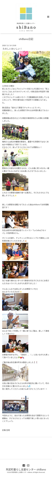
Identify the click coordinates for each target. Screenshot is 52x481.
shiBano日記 (26, 39)
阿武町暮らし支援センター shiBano (26, 469)
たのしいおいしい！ (12, 48)
